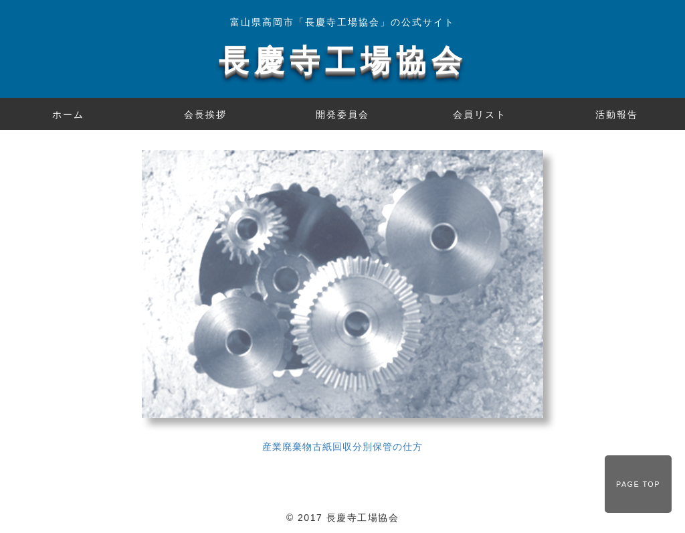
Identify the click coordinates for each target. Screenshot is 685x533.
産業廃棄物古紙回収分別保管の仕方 (342, 446)
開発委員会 (342, 114)
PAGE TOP (638, 484)
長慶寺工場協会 (343, 61)
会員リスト (479, 114)
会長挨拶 (205, 114)
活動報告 (616, 114)
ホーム (68, 114)
